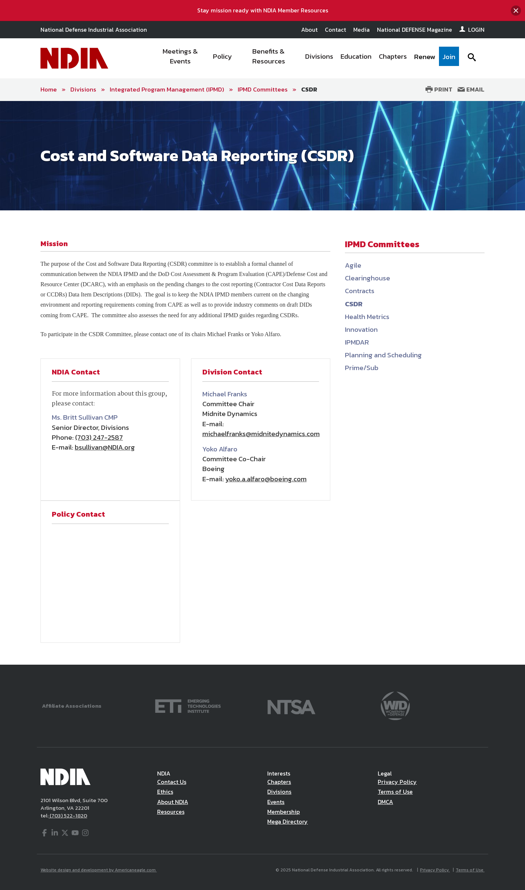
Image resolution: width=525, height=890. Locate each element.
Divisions (83, 89)
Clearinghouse (367, 278)
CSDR (309, 89)
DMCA (385, 801)
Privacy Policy (397, 781)
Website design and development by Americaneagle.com (98, 870)
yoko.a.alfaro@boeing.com (266, 479)
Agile (353, 265)
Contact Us (171, 781)
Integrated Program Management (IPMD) (167, 89)
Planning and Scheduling (383, 355)
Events (275, 801)
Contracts (359, 290)
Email (471, 89)
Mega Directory (287, 821)
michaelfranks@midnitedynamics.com (261, 433)
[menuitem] (181, 58)
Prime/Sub (361, 367)
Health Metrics (367, 316)
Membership (283, 811)
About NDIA (172, 801)
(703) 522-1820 (67, 815)
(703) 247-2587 (99, 437)
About (309, 29)
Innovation (361, 329)
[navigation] (305, 58)
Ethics (165, 791)
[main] (262, 383)
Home (48, 89)
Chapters (279, 781)
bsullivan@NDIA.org (105, 447)
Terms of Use (395, 791)
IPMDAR (357, 342)
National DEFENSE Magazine (414, 29)
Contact (335, 29)
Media (361, 29)
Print (438, 89)
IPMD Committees (263, 89)
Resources (170, 811)
